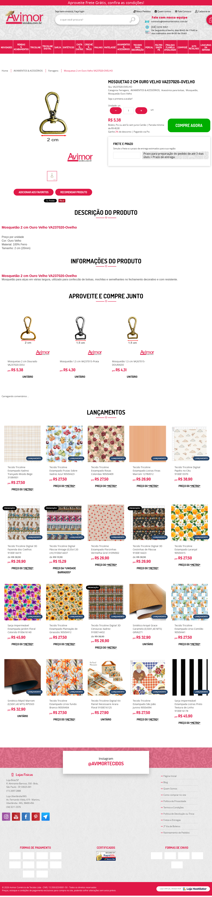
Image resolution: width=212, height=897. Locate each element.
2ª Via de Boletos (171, 826)
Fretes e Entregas (172, 820)
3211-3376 (13, 806)
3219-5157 (159, 27)
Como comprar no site (174, 794)
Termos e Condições (173, 807)
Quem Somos (170, 788)
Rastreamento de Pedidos (176, 832)
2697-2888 (13, 790)
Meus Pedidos (143, 11)
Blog (165, 782)
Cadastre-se (204, 11)
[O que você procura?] (132, 19)
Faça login (79, 11)
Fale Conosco (184, 11)
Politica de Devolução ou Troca (178, 813)
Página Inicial (169, 776)
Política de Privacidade (174, 801)
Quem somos (164, 11)
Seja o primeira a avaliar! (120, 98)
